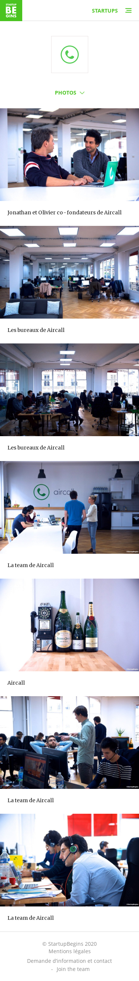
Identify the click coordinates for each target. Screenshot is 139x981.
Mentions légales (70, 951)
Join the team (73, 968)
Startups (105, 10)
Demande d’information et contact (69, 960)
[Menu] (128, 10)
